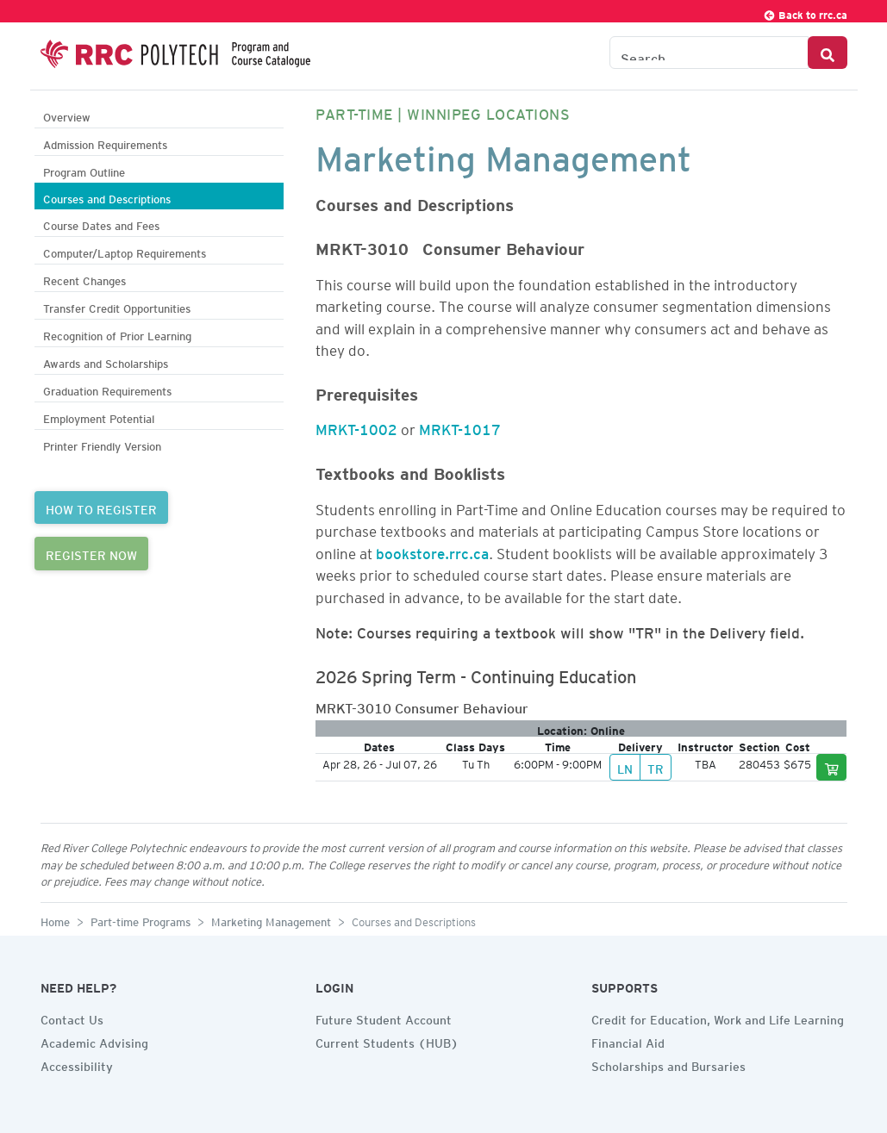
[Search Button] (827, 52)
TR (655, 767)
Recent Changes (84, 279)
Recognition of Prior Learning (117, 334)
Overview (67, 115)
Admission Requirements (105, 142)
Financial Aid (628, 1041)
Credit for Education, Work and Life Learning (717, 1017)
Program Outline (84, 170)
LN (625, 767)
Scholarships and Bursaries (668, 1064)
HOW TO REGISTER (101, 507)
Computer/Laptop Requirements (124, 251)
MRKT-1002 (356, 426)
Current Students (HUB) (387, 1041)
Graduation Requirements (107, 389)
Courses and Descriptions (107, 197)
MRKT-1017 (460, 426)
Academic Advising (94, 1041)
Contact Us (72, 1017)
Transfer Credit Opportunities (117, 306)
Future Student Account (383, 1017)
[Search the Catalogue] (709, 52)
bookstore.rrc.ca (432, 550)
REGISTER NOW (91, 553)
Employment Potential (98, 416)
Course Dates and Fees (101, 223)
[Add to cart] (831, 767)
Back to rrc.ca (805, 12)
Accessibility (77, 1064)
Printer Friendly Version (102, 444)
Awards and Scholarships (105, 361)
